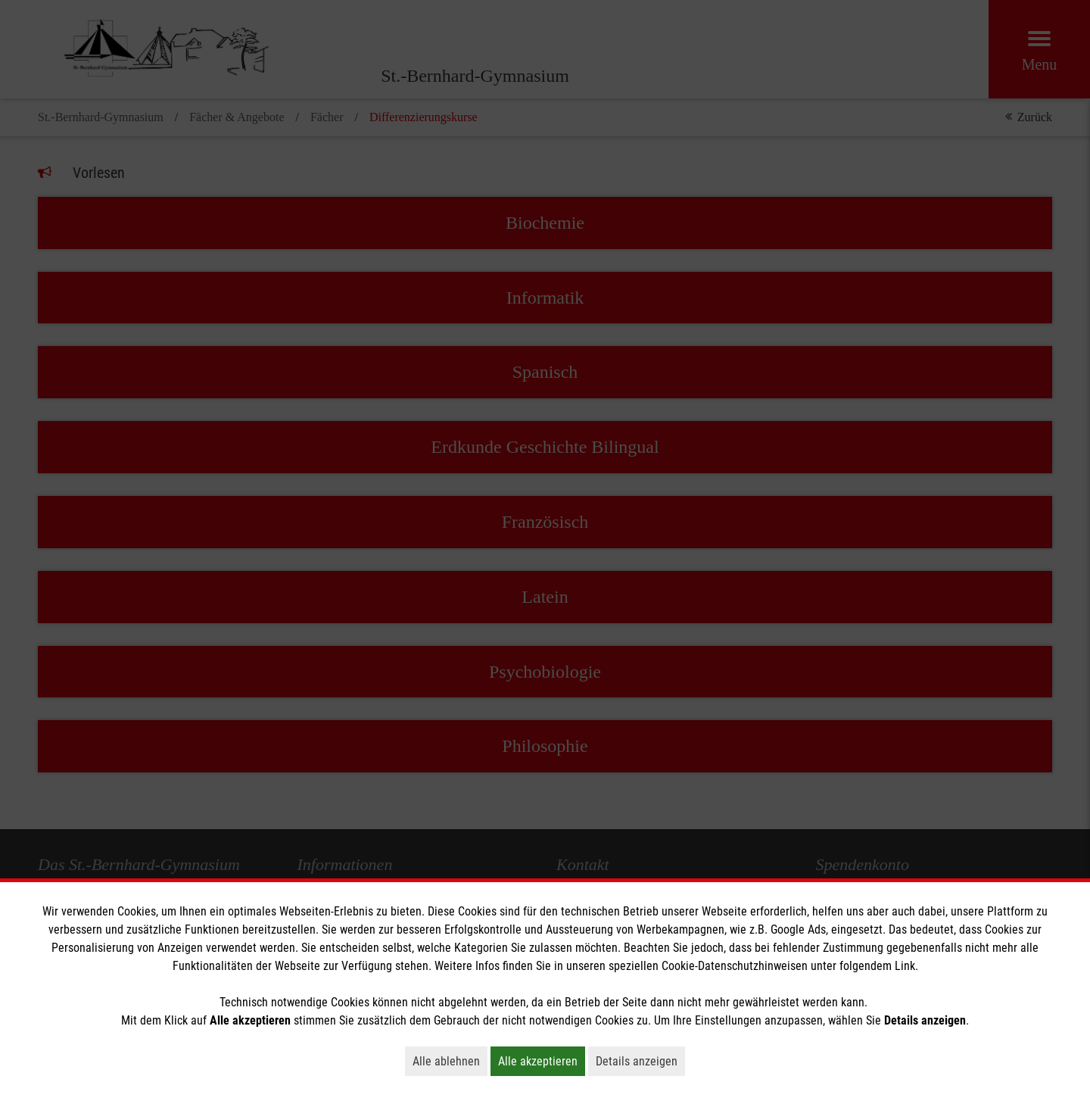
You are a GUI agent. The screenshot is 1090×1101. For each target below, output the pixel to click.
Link (905, 966)
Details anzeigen (640, 1060)
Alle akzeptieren (541, 1060)
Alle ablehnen (450, 1060)
